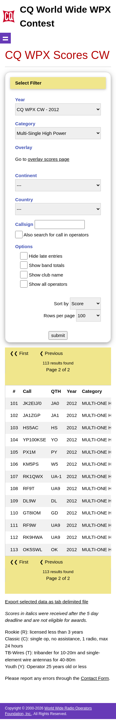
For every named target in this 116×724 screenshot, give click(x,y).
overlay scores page (48, 159)
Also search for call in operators (56, 234)
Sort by (61, 303)
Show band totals (46, 265)
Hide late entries (45, 256)
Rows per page (59, 315)
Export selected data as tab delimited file (46, 601)
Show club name (46, 274)
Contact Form (95, 678)
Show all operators (48, 284)
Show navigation (5, 38)
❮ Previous (51, 353)
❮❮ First (19, 353)
